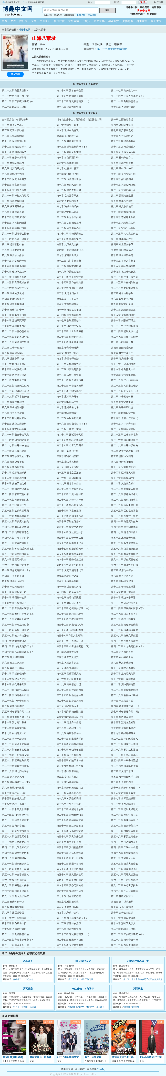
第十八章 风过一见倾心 (14, 804)
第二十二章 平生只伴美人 (70, 489)
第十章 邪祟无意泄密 (68, 467)
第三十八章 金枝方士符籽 (124, 516)
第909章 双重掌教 (131, 1007)
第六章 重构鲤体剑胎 (13, 407)
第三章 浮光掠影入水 (68, 706)
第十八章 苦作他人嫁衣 (14, 190)
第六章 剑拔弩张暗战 (68, 353)
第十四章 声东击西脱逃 (69, 315)
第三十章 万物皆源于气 (14, 505)
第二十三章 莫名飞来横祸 (15, 744)
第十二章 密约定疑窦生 (14, 418)
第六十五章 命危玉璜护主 (124, 885)
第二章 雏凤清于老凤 (122, 771)
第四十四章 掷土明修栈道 (124, 527)
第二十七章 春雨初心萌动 (70, 288)
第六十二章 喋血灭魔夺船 (124, 559)
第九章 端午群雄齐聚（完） (71, 717)
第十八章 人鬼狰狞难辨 (123, 107)
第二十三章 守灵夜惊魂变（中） (19, 101)
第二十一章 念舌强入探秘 (15, 690)
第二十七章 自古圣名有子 (124, 614)
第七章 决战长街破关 (68, 206)
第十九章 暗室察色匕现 (69, 684)
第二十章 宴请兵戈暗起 (123, 429)
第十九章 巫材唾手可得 (14, 326)
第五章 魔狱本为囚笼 (122, 456)
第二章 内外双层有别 (122, 652)
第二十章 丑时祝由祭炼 (69, 326)
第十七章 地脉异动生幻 (123, 478)
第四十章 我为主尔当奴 (69, 842)
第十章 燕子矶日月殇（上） (71, 787)
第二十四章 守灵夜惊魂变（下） (128, 96)
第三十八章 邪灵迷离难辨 (124, 836)
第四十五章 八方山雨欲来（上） (128, 646)
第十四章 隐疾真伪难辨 (14, 266)
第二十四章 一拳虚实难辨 (70, 385)
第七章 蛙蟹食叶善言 (68, 168)
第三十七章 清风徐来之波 (70, 836)
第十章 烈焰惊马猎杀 (68, 212)
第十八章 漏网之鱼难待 (69, 152)
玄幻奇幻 (45, 21)
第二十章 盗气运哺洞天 (123, 804)
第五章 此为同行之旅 (68, 576)
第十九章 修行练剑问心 (14, 603)
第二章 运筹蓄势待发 (13, 244)
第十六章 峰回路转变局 (14, 597)
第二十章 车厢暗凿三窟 (14, 380)
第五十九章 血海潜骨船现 (124, 554)
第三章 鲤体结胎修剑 (122, 293)
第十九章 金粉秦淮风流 (123, 375)
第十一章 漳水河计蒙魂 (14, 722)
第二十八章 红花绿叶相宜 (15, 619)
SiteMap (101, 1069)
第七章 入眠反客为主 (68, 662)
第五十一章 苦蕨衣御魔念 (15, 543)
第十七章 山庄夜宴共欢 (123, 679)
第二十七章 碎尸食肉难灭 (15, 701)
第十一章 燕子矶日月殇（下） (127, 787)
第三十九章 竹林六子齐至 (124, 635)
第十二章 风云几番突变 (14, 179)
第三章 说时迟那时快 (68, 901)
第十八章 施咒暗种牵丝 (14, 429)
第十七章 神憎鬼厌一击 (14, 733)
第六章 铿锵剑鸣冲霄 (122, 299)
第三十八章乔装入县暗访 (70, 635)
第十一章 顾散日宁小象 (123, 413)
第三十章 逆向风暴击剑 (14, 825)
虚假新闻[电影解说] (12, 1057)
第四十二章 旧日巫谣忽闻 (15, 527)
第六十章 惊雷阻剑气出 (14, 559)
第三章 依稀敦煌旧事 (13, 201)
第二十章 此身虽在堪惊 (14, 107)
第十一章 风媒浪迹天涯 (14, 141)
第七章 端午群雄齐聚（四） (125, 711)
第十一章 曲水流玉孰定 (14, 364)
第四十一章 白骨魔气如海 (124, 521)
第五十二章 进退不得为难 (70, 863)
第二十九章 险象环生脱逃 (70, 342)
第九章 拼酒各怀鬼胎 (68, 358)
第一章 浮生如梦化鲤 (13, 293)
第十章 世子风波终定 (122, 255)
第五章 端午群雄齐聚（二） (16, 711)
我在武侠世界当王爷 (138, 961)
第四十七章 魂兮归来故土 (124, 532)
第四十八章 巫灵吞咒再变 (15, 538)
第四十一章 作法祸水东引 (124, 842)
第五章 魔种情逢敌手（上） (125, 777)
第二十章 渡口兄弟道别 (69, 603)
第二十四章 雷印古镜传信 (70, 282)
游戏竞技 (113, 21)
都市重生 (142, 21)
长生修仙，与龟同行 (83, 988)
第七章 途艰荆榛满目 (13, 304)
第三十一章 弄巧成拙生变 (15, 624)
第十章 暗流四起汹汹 (68, 174)
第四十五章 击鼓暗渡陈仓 (15, 532)
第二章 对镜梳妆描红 (13, 706)
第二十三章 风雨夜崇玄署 (15, 282)
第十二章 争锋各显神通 (123, 586)
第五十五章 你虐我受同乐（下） (73, 548)
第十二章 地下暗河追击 (14, 217)
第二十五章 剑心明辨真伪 (70, 440)
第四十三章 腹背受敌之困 (70, 527)
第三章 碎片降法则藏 (13, 657)
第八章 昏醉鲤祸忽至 (68, 304)
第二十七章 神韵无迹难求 (15, 820)
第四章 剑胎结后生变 (13, 299)
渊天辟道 (138, 988)
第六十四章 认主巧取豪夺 (70, 565)
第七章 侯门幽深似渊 (122, 250)
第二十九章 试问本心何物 (15, 396)
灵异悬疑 (127, 21)
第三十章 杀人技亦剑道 (14, 451)
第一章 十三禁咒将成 (122, 701)
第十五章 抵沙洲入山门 (14, 798)
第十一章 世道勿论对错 (69, 586)
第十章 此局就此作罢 (122, 358)
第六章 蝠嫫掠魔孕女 (13, 462)
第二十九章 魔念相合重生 (124, 500)
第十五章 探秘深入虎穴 (14, 679)
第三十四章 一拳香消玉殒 (124, 760)
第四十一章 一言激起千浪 (70, 641)
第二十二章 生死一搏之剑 (124, 277)
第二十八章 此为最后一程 (124, 391)
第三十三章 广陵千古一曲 (70, 760)
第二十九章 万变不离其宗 (70, 619)
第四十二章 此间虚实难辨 (15, 847)
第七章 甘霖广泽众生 (122, 353)
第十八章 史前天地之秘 (14, 483)
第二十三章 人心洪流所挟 (124, 233)
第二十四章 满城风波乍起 (124, 331)
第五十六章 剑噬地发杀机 (124, 869)
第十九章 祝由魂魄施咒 (123, 271)
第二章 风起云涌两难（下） (71, 570)
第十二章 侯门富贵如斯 (69, 261)
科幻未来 (156, 21)
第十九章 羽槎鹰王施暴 (69, 429)
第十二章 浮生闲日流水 (14, 793)
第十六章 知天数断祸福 (69, 798)
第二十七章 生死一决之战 (15, 445)
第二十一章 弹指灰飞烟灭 (15, 195)
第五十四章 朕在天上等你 (15, 869)
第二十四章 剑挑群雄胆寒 (70, 744)
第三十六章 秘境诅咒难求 (15, 836)
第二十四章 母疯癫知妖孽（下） (128, 608)
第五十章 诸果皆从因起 (123, 858)
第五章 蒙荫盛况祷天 (13, 353)
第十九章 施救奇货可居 (69, 190)
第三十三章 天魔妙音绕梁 (124, 624)
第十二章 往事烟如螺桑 (14, 472)
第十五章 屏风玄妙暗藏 (69, 266)
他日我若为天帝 (83, 961)
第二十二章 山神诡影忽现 (70, 690)
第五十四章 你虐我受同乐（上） (19, 548)
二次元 (86, 21)
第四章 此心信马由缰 (68, 402)
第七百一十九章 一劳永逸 (24, 1007)
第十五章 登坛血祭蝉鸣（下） (72, 146)
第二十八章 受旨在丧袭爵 (70, 90)
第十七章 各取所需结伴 (69, 320)
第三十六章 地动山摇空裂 (70, 766)
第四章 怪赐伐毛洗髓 (68, 163)
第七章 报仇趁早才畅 (68, 782)
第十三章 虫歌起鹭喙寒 (123, 918)
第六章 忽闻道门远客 (68, 907)
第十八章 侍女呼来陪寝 (14, 684)
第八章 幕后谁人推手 (13, 255)
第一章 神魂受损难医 (122, 896)
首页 (4, 21)
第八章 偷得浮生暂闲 (68, 581)
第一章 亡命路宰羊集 (68, 195)
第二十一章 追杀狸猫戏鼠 (15, 489)
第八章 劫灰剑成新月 (122, 662)
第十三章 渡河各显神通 (123, 722)
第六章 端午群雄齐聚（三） (71, 711)
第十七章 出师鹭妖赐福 (123, 798)
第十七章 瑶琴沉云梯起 (14, 375)
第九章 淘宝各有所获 (13, 413)
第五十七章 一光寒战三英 (15, 874)
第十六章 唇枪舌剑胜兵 (123, 146)
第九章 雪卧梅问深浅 (122, 581)
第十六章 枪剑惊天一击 (123, 369)
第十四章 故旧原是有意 (123, 793)
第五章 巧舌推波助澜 (13, 130)
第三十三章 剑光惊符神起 (15, 831)
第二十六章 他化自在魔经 (15, 749)
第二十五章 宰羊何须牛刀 (70, 239)
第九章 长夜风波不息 (68, 136)
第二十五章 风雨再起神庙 (70, 695)
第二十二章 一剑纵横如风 (124, 739)
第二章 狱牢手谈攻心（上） (125, 451)
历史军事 (99, 21)
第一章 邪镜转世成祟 (68, 652)
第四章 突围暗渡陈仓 (122, 347)
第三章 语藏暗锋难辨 (68, 347)
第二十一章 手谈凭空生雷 (70, 277)
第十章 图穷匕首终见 (122, 136)
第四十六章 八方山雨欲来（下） (19, 652)
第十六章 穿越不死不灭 (14, 320)
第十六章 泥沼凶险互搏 (69, 223)
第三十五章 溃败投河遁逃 (15, 766)
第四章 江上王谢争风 (122, 244)
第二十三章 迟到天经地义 (124, 809)
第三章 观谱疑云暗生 (68, 125)
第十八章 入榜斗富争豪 (69, 375)
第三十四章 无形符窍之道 (70, 831)
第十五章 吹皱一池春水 (123, 592)
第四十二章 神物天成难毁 (124, 641)
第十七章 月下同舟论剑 (123, 423)
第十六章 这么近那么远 (123, 728)
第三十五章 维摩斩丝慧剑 (124, 831)
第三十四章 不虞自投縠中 (70, 510)
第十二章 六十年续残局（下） (72, 918)
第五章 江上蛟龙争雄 (13, 250)
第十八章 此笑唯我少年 (14, 228)
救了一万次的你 (93, 1057)
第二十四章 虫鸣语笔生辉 (15, 815)
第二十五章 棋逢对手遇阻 (124, 744)
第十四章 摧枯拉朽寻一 (123, 179)
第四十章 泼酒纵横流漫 (14, 641)
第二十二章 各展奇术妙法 (70, 809)
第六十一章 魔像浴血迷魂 (70, 559)
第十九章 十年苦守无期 (69, 804)
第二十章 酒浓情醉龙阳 (123, 684)
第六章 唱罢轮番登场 (122, 576)
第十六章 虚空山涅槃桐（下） (72, 423)
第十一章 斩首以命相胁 (69, 309)
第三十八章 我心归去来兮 (15, 771)
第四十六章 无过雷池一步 (70, 532)
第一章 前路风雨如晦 (68, 157)
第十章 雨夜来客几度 (68, 668)
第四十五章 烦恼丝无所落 (15, 853)
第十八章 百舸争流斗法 (69, 733)
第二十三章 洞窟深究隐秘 (124, 690)
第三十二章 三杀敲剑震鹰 (15, 760)
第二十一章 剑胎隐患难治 (124, 101)
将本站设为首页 (12, 2)
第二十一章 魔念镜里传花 (70, 380)
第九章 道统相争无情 (13, 174)
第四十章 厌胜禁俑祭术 (69, 521)
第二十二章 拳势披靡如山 (70, 233)
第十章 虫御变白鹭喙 (122, 912)
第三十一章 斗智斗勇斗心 (124, 755)
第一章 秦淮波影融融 (68, 771)
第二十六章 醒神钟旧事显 (124, 695)
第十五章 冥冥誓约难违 (14, 223)
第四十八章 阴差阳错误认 (15, 858)
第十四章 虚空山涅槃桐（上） (127, 418)
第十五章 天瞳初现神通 (14, 478)
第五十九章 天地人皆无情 (124, 874)
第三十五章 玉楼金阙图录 (70, 630)
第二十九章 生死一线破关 (124, 445)
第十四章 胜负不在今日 (14, 923)
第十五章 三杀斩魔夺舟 (69, 728)
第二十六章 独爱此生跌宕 (15, 391)
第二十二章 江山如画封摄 (124, 380)
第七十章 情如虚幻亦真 (69, 896)
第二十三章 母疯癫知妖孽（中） (73, 608)
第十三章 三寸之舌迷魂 (69, 472)
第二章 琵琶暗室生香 (122, 195)
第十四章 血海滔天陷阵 (123, 673)
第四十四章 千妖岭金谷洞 (124, 847)
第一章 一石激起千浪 (68, 451)
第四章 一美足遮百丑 (13, 576)
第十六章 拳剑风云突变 (69, 184)
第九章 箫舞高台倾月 (68, 255)
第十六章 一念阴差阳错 (69, 478)
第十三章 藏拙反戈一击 (14, 592)
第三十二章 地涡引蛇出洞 (124, 505)
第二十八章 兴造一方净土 (70, 500)
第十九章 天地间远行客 (123, 152)
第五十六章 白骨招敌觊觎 (124, 548)
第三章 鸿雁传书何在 (122, 570)
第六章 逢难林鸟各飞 (68, 130)
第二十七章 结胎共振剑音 (124, 337)
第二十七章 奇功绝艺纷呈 (70, 749)
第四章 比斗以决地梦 (122, 901)
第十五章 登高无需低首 (14, 184)
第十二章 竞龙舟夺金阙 (69, 722)
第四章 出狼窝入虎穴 (68, 657)
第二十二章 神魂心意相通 (15, 331)
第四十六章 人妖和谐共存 (70, 853)
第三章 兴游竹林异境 (13, 402)
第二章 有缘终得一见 (13, 901)
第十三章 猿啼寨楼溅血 (123, 141)
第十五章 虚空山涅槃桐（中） (18, 423)
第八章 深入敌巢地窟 (122, 206)
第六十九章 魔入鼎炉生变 (15, 896)
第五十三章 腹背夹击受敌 (124, 863)
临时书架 (81, 15)
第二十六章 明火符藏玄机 (124, 815)
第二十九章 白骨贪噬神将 (112, 49)
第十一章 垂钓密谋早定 (123, 668)
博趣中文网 (18, 11)
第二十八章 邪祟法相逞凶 (124, 749)
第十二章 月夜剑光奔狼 (69, 141)
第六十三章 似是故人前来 (15, 885)
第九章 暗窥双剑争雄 (122, 304)
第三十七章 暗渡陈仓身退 (124, 766)
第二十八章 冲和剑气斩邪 (15, 342)
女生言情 (73, 21)
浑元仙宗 (28, 988)
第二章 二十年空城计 (13, 347)
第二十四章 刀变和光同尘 (15, 440)
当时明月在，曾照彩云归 (15, 119)
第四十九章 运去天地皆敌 (70, 858)
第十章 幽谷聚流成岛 (122, 717)
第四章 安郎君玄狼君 (68, 777)
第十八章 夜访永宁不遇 (123, 597)
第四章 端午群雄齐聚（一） (125, 706)
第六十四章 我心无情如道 (70, 885)
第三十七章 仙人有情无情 (15, 635)
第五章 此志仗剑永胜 (122, 163)
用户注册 (158, 2)
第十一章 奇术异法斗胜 (123, 174)
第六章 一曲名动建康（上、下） (73, 250)
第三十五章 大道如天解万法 (80, 979)
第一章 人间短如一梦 (122, 342)
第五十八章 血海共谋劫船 (70, 554)
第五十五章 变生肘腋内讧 (70, 869)
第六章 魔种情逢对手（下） (16, 782)
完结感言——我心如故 (23, 979)
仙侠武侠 (59, 21)
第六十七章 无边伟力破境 (70, 891)
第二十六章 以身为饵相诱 (124, 494)
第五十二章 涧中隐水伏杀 (70, 543)
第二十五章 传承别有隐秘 (70, 96)
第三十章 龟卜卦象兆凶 (69, 755)
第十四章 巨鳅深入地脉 (123, 472)
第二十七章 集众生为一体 (124, 90)
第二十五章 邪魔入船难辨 (70, 494)
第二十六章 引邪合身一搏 (15, 96)
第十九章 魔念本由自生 (69, 483)
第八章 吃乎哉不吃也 (122, 407)
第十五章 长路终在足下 (69, 923)
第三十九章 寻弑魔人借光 (15, 521)
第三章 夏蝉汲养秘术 (13, 163)
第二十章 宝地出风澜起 (123, 228)
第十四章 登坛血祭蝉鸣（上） (18, 146)
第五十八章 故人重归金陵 (70, 874)
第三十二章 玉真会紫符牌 (124, 825)
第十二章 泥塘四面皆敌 (123, 309)
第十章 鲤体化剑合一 (13, 309)
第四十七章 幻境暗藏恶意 (124, 853)
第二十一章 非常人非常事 (15, 809)
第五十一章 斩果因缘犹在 (15, 863)
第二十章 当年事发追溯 (14, 739)
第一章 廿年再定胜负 (122, 239)
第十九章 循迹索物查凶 (69, 107)
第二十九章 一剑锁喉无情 (15, 755)
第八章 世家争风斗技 (13, 358)
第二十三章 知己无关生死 (15, 385)
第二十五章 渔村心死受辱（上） (19, 614)
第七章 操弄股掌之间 (122, 130)
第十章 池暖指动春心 (68, 413)
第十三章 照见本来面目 (69, 217)
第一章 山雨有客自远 (122, 119)
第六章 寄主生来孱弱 (13, 662)
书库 (13, 21)
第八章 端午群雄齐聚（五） (16, 717)
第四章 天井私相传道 (68, 201)
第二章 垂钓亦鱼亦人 (122, 157)
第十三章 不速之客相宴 (123, 261)
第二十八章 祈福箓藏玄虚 (70, 820)
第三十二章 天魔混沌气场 (70, 624)
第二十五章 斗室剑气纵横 (124, 282)
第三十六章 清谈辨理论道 (124, 630)
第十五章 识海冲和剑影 (123, 315)
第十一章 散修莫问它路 (123, 212)
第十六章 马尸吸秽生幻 (69, 679)
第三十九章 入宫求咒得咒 (15, 842)
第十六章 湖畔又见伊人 (123, 923)
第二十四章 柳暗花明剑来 (15, 494)
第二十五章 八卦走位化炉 (124, 385)
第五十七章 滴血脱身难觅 (15, 554)
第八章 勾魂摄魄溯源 (13, 136)
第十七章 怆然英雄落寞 (14, 152)
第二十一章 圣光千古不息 (15, 434)
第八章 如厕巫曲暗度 (13, 912)
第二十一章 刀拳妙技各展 (124, 603)
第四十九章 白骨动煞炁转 (70, 538)
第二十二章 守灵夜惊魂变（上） (73, 101)
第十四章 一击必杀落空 (69, 592)
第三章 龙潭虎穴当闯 (68, 244)
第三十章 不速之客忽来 (123, 619)
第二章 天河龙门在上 (68, 293)
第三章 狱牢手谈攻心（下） (16, 456)
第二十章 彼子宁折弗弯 (14, 157)
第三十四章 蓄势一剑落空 (15, 630)
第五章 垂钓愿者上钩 (122, 657)
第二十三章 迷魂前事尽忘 (124, 434)
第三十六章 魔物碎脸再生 (15, 516)
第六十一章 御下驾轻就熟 (70, 880)
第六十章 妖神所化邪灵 (14, 880)
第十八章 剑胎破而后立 (123, 320)
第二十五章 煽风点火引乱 (15, 337)
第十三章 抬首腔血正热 (69, 179)
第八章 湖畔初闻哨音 (122, 462)
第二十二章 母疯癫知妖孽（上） (19, 608)
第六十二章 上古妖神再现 (124, 880)
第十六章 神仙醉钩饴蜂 (123, 266)
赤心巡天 (28, 961)
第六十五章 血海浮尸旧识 (124, 565)
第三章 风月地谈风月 (13, 777)
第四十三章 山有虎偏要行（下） (73, 646)
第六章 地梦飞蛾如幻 (13, 168)
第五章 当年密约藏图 (122, 201)
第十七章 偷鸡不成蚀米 (14, 271)
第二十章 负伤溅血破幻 (123, 483)
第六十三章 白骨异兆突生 (15, 565)
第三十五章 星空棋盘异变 (124, 510)
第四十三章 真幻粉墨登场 (70, 847)
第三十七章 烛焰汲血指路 (70, 516)
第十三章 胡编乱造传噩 (14, 315)
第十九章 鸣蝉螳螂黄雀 (123, 733)
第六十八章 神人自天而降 (124, 891)
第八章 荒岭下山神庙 (122, 168)
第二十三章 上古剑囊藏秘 (70, 331)
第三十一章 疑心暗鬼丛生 (70, 505)
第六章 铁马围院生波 (13, 206)
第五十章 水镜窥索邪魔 (123, 538)
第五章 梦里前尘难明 (13, 907)
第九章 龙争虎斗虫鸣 (68, 912)
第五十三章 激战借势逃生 (124, 543)
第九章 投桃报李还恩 (13, 787)
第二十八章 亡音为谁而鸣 (70, 445)
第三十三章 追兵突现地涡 (15, 510)
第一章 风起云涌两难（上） (16, 570)
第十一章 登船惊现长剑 (123, 467)
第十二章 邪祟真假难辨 (14, 673)
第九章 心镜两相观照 (13, 467)
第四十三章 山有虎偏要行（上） (19, 646)
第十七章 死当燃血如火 (123, 223)
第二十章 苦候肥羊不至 (123, 190)
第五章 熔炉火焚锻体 (122, 402)
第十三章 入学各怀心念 (69, 793)
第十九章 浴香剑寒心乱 (69, 228)
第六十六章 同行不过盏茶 (15, 891)
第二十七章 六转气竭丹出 (70, 391)
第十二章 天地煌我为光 (69, 364)
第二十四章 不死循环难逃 (15, 695)
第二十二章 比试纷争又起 (70, 434)
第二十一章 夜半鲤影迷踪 (124, 326)
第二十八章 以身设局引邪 (70, 701)
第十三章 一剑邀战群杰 (123, 364)
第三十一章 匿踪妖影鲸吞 (70, 825)
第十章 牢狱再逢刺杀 (13, 586)
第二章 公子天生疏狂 (13, 125)
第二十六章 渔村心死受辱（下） (73, 614)
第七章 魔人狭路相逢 (68, 462)
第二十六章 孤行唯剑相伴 (124, 440)
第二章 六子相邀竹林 (122, 396)
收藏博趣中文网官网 (35, 2)
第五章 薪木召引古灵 (68, 299)
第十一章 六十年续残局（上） (18, 918)
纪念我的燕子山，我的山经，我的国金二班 (79, 119)
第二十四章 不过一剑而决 (15, 239)
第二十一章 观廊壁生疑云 (15, 233)
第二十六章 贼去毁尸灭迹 (15, 288)
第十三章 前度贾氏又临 (69, 673)
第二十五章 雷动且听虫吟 (70, 815)
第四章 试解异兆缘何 (122, 125)
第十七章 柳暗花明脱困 (69, 597)
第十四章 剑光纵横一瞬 (14, 369)
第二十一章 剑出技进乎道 (70, 739)
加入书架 (15, 74)
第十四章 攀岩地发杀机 (123, 217)
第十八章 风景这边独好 (69, 271)
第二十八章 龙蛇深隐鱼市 (124, 288)
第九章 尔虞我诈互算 (13, 212)
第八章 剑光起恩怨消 (122, 782)
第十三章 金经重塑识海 (69, 418)
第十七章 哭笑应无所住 (123, 184)
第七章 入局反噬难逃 (122, 907)
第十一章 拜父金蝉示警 (14, 261)
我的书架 (92, 15)
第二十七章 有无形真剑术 (15, 500)
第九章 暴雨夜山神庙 (13, 668)
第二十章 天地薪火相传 (14, 277)
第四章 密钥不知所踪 (68, 456)
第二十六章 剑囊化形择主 (70, 337)
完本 (33, 21)
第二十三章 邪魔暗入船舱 (124, 489)
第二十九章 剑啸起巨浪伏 (124, 820)
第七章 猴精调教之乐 (68, 407)
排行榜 (23, 21)
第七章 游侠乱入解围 (13, 581)
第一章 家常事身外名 (68, 396)
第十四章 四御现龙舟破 (14, 728)
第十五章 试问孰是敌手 (69, 369)
